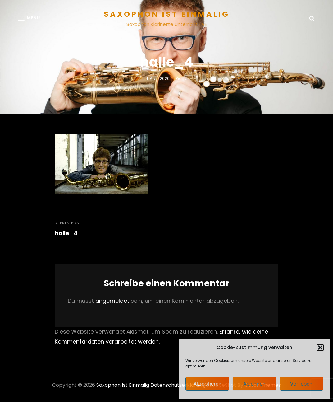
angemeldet (112, 301)
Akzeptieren (207, 384)
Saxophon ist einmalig (167, 14)
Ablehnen (254, 384)
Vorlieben (301, 384)
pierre (182, 79)
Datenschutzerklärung (177, 385)
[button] (320, 347)
